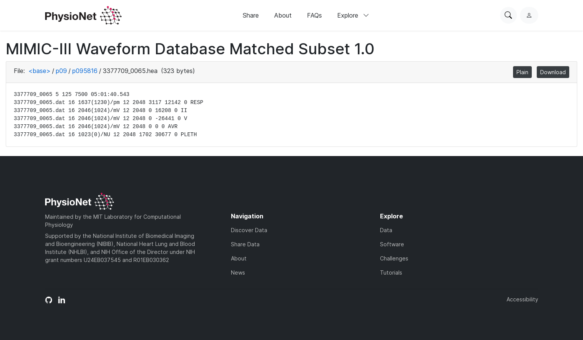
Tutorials (391, 272)
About (283, 15)
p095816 (84, 71)
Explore (353, 15)
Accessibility (522, 299)
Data (386, 230)
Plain (522, 72)
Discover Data (249, 230)
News (238, 272)
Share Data (245, 244)
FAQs (314, 15)
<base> (39, 71)
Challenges (394, 258)
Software (392, 244)
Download (553, 72)
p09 (61, 71)
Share (251, 15)
